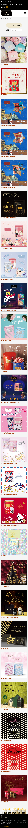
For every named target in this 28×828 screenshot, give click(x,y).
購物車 (4, 7)
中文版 (4, 1)
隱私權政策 (5, 826)
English (9, 1)
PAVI (4, 822)
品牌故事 (5, 18)
